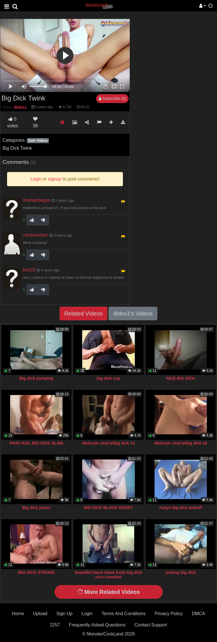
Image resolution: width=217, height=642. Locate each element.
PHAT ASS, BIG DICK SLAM (36, 443)
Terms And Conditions (124, 613)
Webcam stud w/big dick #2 (180, 443)
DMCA (198, 613)
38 (35, 122)
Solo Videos (37, 141)
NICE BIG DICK (180, 378)
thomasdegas (36, 200)
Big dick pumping (36, 378)
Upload (40, 613)
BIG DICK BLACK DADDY (108, 507)
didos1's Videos (133, 313)
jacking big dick (180, 572)
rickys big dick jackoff (180, 507)
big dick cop (108, 378)
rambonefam (35, 235)
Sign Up (64, 613)
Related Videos (83, 313)
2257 (55, 624)
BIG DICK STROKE (36, 572)
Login (86, 613)
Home (18, 613)
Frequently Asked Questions (97, 624)
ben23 (29, 269)
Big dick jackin (36, 507)
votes (12, 122)
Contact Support (150, 624)
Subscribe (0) (112, 98)
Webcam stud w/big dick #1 (108, 443)
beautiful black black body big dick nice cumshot (108, 574)
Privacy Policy (169, 613)
